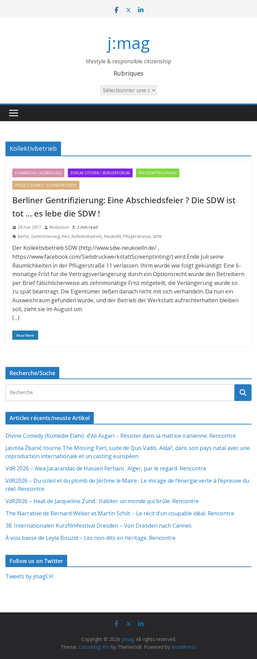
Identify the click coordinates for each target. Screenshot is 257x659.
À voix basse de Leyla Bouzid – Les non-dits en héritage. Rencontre (90, 538)
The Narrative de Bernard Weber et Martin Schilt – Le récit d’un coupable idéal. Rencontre (119, 513)
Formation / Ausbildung (38, 173)
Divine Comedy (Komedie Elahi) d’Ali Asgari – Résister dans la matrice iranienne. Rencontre (120, 435)
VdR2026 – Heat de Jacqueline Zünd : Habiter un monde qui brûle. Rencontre (102, 501)
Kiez (66, 236)
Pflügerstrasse (137, 236)
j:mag (128, 43)
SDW (157, 236)
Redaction (59, 227)
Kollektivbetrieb (87, 236)
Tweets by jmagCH (29, 576)
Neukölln (112, 236)
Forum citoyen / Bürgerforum (100, 173)
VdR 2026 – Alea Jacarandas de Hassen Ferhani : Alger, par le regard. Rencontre (105, 468)
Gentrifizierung (45, 236)
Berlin (23, 236)
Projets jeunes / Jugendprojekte (46, 185)
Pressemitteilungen (158, 173)
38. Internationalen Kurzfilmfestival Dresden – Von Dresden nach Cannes (98, 525)
